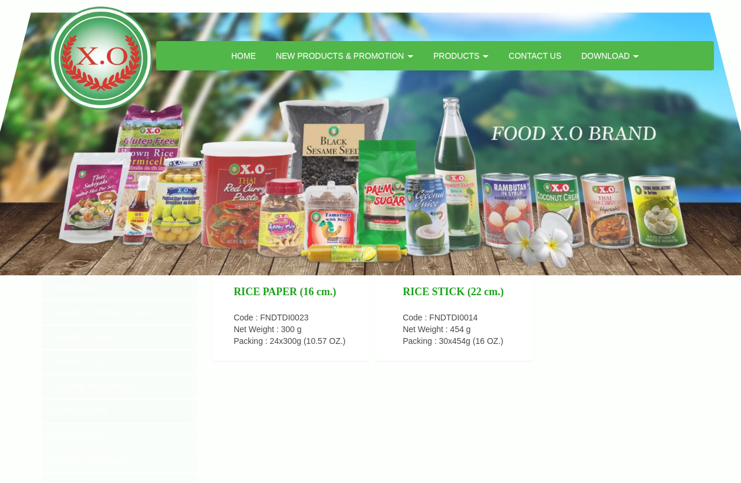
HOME (243, 55)
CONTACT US (534, 55)
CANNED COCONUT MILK (100, 313)
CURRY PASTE (83, 411)
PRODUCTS (461, 55)
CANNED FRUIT (85, 362)
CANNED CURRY (83, 337)
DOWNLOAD (610, 55)
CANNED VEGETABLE (97, 386)
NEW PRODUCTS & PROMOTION (344, 55)
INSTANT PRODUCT (89, 460)
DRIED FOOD (80, 436)
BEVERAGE (73, 288)
